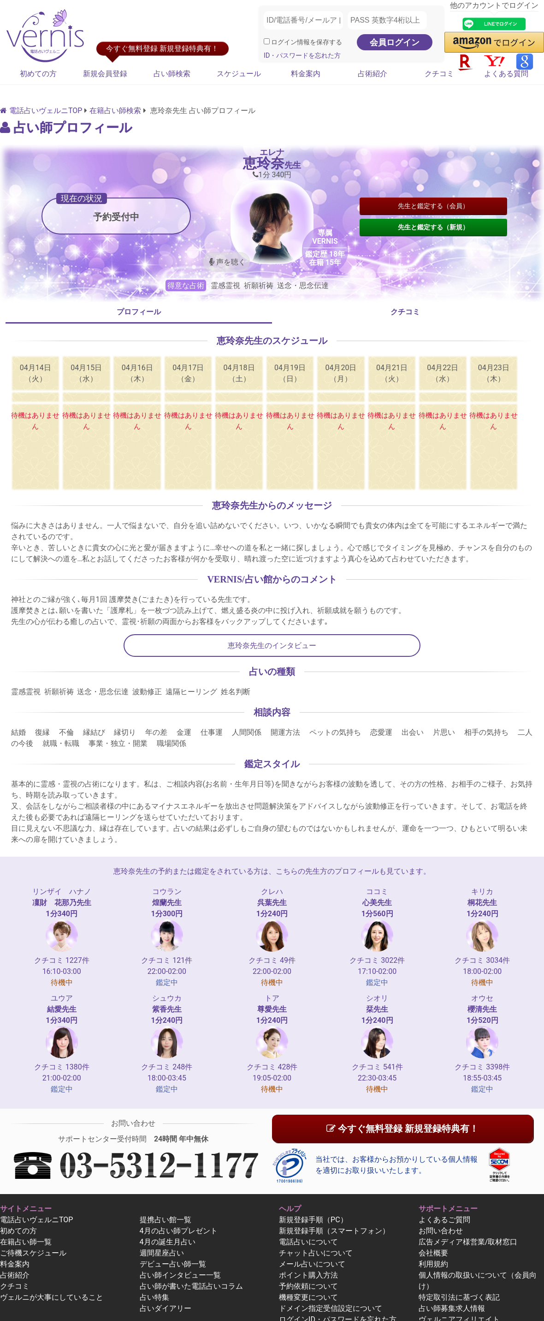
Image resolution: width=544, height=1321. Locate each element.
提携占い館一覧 (165, 1219)
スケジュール (239, 73)
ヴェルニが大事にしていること (51, 1297)
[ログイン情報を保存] (267, 41)
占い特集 (154, 1297)
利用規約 (433, 1264)
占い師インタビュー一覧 (180, 1275)
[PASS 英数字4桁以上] (387, 20)
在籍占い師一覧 (26, 1241)
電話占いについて (308, 1241)
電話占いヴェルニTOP (36, 1219)
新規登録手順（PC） (313, 1219)
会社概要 (433, 1253)
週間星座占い (162, 1253)
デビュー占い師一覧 (173, 1264)
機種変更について (308, 1297)
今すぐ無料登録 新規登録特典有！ (402, 1128)
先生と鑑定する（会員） (433, 206)
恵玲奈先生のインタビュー (272, 645)
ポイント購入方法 (308, 1275)
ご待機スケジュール (33, 1253)
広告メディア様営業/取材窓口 (468, 1241)
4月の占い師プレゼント (179, 1230)
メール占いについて (312, 1264)
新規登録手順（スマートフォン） (334, 1230)
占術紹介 (372, 73)
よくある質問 (506, 73)
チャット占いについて (316, 1253)
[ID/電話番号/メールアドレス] (303, 20)
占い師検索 (172, 73)
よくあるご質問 (444, 1219)
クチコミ (439, 73)
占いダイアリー (165, 1308)
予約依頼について (308, 1286)
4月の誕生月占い (167, 1241)
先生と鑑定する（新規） (433, 227)
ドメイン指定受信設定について (330, 1308)
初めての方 (38, 73)
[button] (494, 42)
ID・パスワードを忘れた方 (302, 56)
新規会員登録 (105, 73)
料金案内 (305, 73)
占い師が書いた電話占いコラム (191, 1286)
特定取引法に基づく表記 (459, 1297)
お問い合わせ (441, 1230)
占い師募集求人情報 (452, 1308)
